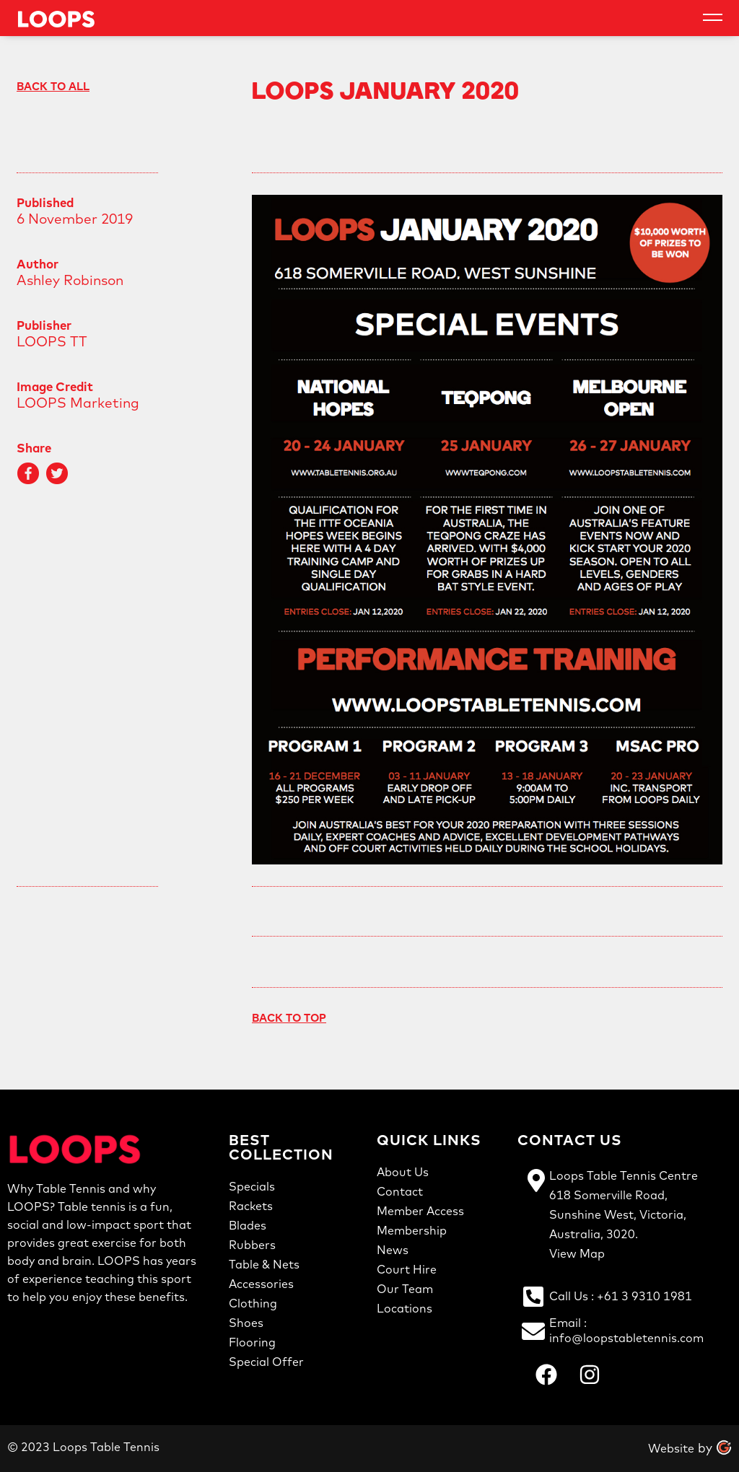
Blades (247, 1225)
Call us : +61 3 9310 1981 (620, 1296)
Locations (404, 1308)
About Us (403, 1172)
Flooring (252, 1342)
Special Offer (266, 1361)
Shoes (246, 1322)
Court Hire (407, 1269)
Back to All (53, 86)
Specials (252, 1186)
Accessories (261, 1283)
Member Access (420, 1211)
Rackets (251, 1206)
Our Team (405, 1289)
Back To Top (289, 1018)
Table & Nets (264, 1264)
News (392, 1250)
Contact (400, 1191)
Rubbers (252, 1244)
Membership (412, 1230)
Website (671, 1448)
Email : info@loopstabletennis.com (626, 1330)
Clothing (253, 1303)
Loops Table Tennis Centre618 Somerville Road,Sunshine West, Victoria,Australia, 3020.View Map (623, 1214)
